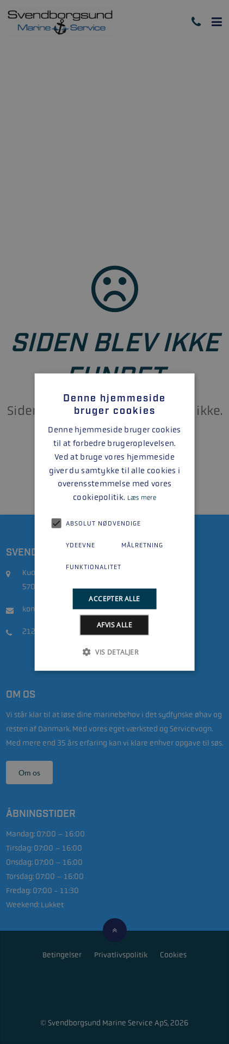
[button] (114, 651)
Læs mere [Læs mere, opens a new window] (141, 497)
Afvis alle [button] (114, 625)
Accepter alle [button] (114, 598)
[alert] (114, 522)
